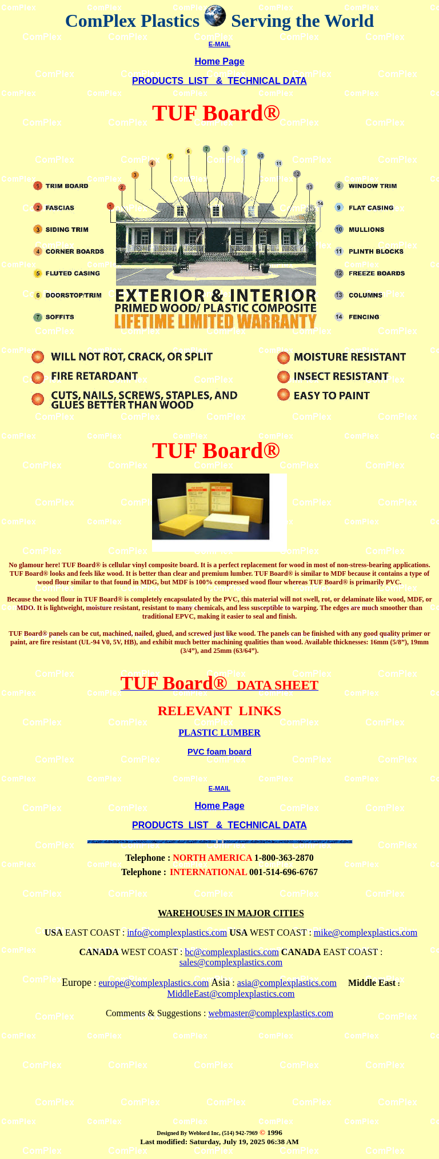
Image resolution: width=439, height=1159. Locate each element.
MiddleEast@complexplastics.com (230, 993)
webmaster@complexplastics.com (270, 1013)
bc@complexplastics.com (231, 952)
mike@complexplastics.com (365, 932)
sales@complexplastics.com (230, 962)
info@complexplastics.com (177, 932)
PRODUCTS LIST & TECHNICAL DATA (219, 81)
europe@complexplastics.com (153, 983)
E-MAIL (219, 44)
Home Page (219, 61)
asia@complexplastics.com (287, 983)
